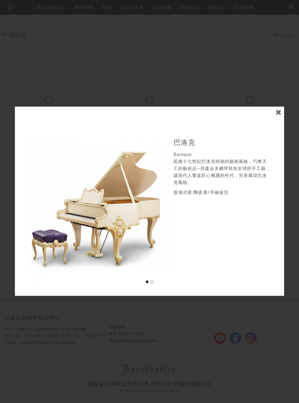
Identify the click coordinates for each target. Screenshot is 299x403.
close (278, 109)
